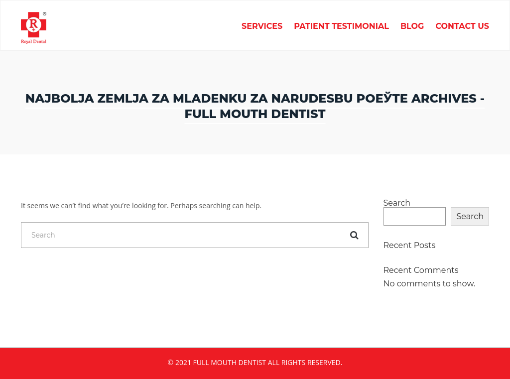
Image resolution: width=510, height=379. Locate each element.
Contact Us (462, 26)
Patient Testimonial (341, 26)
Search (397, 203)
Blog (412, 26)
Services (262, 26)
